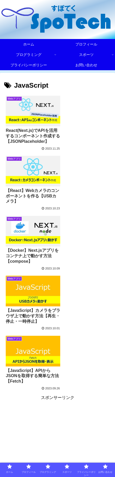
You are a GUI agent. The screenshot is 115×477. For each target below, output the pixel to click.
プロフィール (84, 445)
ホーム (30, 445)
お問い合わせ (84, 460)
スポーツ (84, 452)
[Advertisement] (57, 340)
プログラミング (31, 452)
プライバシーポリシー (31, 460)
